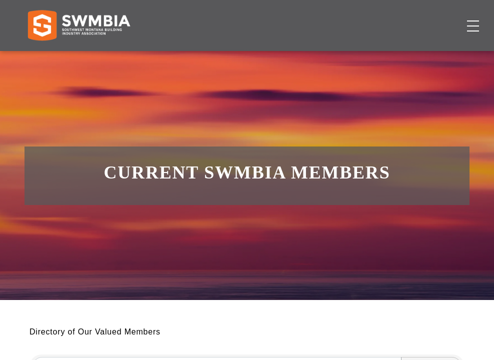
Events (321, 58)
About (358, 58)
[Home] (79, 58)
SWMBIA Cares (442, 17)
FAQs (396, 17)
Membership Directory (199, 58)
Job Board (276, 58)
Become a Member (424, 58)
